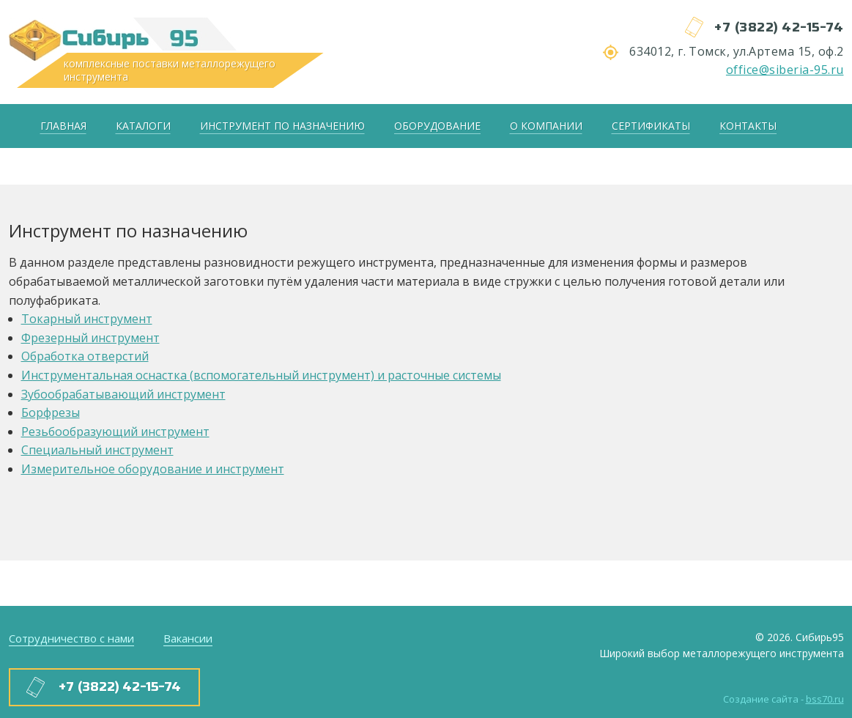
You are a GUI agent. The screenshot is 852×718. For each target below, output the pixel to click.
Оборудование (437, 126)
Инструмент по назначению (282, 126)
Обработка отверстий (85, 356)
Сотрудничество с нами (71, 638)
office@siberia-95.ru (785, 70)
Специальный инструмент (97, 450)
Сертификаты (651, 126)
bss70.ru (825, 699)
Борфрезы (50, 412)
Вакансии (187, 638)
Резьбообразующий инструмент (115, 431)
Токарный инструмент (86, 319)
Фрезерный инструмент (90, 338)
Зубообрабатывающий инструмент (123, 394)
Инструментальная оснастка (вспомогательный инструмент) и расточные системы (261, 375)
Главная (63, 126)
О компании (546, 126)
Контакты (748, 126)
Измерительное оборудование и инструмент (152, 469)
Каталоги (143, 126)
